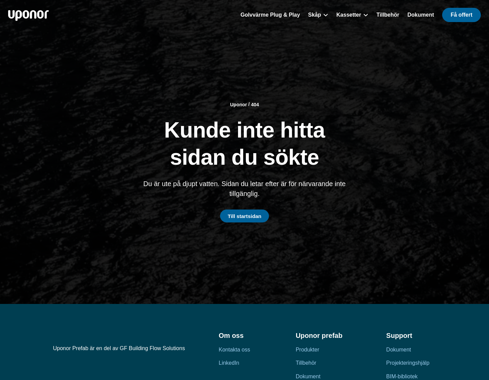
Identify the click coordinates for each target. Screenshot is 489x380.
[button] (461, 15)
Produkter (307, 349)
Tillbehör (306, 363)
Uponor (238, 104)
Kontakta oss (234, 349)
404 (255, 104)
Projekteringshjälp (407, 363)
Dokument (398, 349)
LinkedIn (229, 363)
